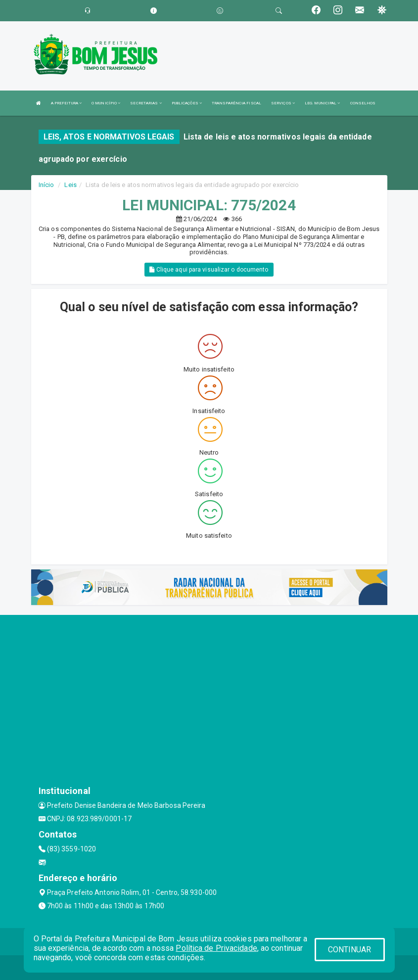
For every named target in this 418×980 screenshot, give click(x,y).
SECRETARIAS (145, 103)
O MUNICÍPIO (106, 103)
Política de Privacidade (216, 948)
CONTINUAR (350, 949)
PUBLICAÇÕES (187, 103)
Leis (70, 184)
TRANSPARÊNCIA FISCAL (236, 103)
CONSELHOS (363, 103)
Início (46, 184)
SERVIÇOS (283, 103)
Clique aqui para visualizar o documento (208, 269)
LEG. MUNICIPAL (322, 103)
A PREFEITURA (66, 103)
